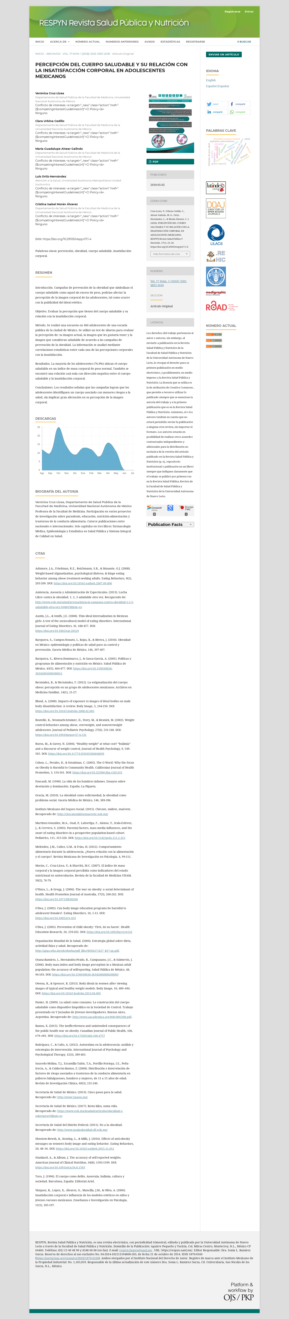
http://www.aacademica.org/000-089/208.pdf (101, 1017)
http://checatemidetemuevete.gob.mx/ (82, 814)
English (211, 80)
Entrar (249, 11)
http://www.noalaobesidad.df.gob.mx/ (82, 1130)
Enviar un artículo (224, 54)
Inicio (39, 41)
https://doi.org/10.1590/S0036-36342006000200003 (85, 974)
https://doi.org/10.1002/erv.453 (55, 918)
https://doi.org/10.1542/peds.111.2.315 (100, 838)
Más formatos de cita (166, 254)
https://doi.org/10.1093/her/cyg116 (109, 932)
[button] (217, 104)
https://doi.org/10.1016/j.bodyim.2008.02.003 (64, 711)
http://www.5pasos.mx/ (72, 1097)
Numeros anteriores (122, 41)
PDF (155, 161)
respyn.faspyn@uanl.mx (135, 1250)
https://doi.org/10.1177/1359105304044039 (76, 753)
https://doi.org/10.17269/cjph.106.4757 (79, 1036)
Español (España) (217, 86)
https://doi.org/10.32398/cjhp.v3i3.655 (97, 772)
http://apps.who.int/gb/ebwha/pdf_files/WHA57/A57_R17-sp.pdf (77, 951)
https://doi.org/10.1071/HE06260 (56, 899)
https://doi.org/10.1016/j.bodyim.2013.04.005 (71, 993)
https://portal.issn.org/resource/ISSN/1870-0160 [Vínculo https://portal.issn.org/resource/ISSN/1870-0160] (67, 1258)
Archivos (53, 53)
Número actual (87, 41)
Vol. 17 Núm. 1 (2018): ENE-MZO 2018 (86, 53)
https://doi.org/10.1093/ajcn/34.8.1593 (60, 1167)
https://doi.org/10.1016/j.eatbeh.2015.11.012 (85, 1148)
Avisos (149, 41)
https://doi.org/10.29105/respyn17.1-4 (67, 239)
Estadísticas (170, 41)
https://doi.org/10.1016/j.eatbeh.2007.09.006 (83, 583)
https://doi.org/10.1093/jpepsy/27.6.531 (61, 735)
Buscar (244, 41)
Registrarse (195, 41)
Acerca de (58, 41)
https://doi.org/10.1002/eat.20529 (57, 631)
